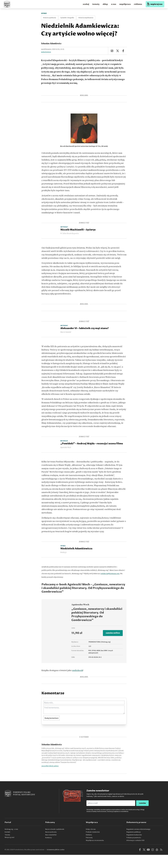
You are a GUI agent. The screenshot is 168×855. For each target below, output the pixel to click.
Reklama (89, 835)
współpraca (125, 4)
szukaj (86, 4)
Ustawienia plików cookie (55, 850)
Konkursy (48, 838)
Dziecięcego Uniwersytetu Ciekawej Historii (90, 751)
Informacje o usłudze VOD (135, 840)
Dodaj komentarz (51, 718)
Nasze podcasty (51, 832)
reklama (138, 4)
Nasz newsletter (51, 835)
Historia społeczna (49, 18)
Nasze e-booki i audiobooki (54, 829)
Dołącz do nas (91, 829)
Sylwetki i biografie (67, 18)
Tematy (7, 835)
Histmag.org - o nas (11, 829)
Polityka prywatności (133, 838)
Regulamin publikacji (133, 832)
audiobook (77, 670)
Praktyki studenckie (93, 832)
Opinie (44, 13)
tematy (95, 4)
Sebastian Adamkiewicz (51, 43)
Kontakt (7, 832)
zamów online (112, 633)
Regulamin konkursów (134, 835)
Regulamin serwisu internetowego (138, 829)
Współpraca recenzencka (95, 840)
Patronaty (89, 838)
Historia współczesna (85, 18)
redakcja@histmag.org (110, 573)
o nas (113, 4)
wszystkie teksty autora (50, 766)
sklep (105, 4)
